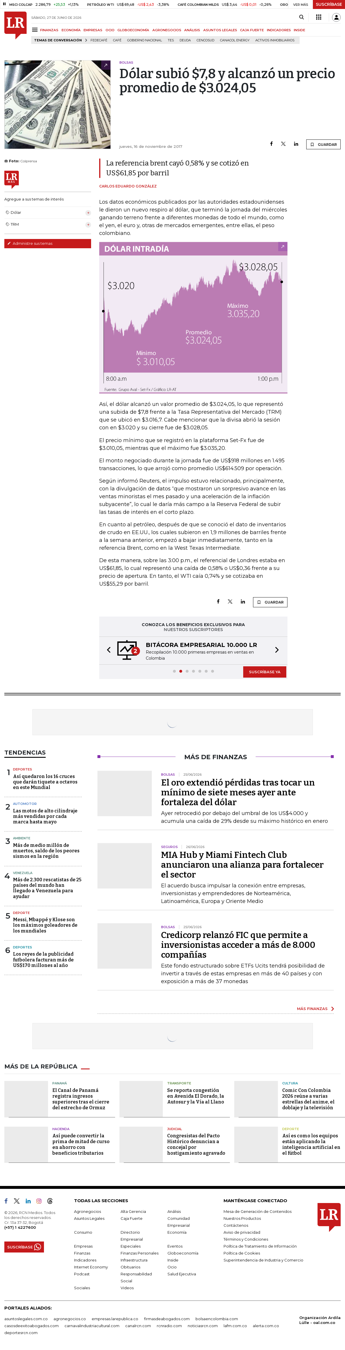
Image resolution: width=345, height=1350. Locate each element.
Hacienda (60, 1129)
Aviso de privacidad (242, 1232)
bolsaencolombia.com (216, 1318)
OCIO (110, 30)
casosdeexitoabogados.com (31, 1325)
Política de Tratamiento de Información (260, 1246)
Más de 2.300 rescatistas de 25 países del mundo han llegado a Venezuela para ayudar (47, 888)
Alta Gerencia (133, 1211)
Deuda (185, 40)
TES (171, 40)
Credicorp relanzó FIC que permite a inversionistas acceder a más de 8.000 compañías (238, 945)
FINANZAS (49, 30)
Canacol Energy (235, 40)
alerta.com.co (266, 1325)
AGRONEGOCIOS (166, 30)
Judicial (174, 1129)
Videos (127, 1287)
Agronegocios (87, 1211)
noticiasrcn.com (203, 1325)
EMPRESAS (93, 30)
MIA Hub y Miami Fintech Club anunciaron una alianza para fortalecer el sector (242, 865)
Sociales (82, 1287)
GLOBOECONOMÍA (133, 30)
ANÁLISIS (192, 30)
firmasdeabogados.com (167, 1318)
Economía (177, 1232)
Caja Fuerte (132, 1218)
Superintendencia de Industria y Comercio (263, 1260)
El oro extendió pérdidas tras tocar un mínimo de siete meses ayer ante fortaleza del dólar (238, 792)
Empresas (83, 1246)
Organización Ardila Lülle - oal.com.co (320, 1320)
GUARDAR (323, 144)
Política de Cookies (242, 1253)
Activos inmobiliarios (274, 40)
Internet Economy (91, 1267)
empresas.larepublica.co (115, 1318)
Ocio (172, 1267)
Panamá (59, 1083)
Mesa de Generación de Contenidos (258, 1211)
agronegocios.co (69, 1318)
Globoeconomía (182, 1253)
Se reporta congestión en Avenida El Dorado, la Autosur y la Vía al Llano (195, 1096)
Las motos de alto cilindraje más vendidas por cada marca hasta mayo (45, 816)
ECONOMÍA (71, 30)
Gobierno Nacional (144, 40)
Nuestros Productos (242, 1218)
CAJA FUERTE (252, 30)
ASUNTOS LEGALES (220, 30)
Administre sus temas (29, 243)
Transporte (179, 1083)
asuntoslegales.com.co (26, 1318)
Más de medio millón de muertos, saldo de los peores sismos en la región (46, 851)
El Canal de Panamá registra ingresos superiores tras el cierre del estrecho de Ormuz (80, 1099)
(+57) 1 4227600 (20, 1227)
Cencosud (205, 40)
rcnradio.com (169, 1325)
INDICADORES (279, 30)
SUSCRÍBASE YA (265, 672)
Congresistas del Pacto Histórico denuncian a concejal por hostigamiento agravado (196, 1144)
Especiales (131, 1246)
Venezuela (22, 873)
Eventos (174, 1246)
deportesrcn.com (21, 1332)
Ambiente (21, 838)
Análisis (174, 1211)
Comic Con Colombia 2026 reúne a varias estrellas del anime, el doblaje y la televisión (308, 1099)
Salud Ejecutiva (181, 1274)
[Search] (301, 17)
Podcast (82, 1274)
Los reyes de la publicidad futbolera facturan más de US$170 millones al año (43, 959)
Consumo (83, 1232)
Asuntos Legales (89, 1218)
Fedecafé (99, 40)
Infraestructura (134, 1260)
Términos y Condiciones (246, 1239)
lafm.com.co (235, 1325)
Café (117, 40)
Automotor (25, 804)
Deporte (21, 913)
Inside (172, 1260)
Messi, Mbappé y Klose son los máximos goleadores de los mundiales (45, 925)
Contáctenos (236, 1225)
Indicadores (85, 1260)
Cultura (290, 1083)
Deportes (22, 769)
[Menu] (35, 30)
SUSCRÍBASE (329, 4)
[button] (107, 650)
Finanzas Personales (139, 1253)
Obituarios (130, 1267)
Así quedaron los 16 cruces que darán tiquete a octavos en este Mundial (45, 782)
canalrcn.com (138, 1325)
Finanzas (82, 1253)
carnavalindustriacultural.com (91, 1325)
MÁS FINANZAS (312, 1008)
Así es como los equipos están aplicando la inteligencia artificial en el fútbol (311, 1144)
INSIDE (299, 30)
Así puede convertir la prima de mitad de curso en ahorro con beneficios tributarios (81, 1144)
